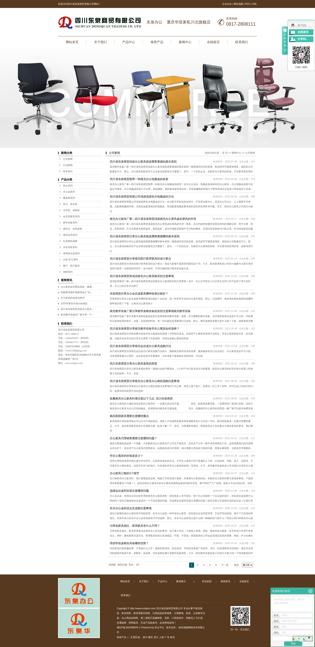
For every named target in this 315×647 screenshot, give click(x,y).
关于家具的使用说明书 (73, 298)
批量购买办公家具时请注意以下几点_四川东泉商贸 (141, 398)
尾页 (236, 565)
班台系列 (68, 185)
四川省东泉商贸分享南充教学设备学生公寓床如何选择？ (144, 328)
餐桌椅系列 (69, 198)
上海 (161, 637)
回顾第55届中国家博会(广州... (76, 292)
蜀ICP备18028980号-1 (129, 627)
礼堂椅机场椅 (70, 241)
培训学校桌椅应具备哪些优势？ (129, 543)
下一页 (224, 565)
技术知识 (68, 171)
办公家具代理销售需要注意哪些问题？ (133, 438)
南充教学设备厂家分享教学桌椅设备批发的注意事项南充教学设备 (150, 311)
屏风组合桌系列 (71, 253)
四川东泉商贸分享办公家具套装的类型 (133, 363)
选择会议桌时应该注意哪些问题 (129, 490)
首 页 (225, 152)
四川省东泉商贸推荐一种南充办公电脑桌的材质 (139, 179)
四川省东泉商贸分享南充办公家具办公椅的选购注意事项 (144, 381)
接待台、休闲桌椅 (72, 228)
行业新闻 (68, 165)
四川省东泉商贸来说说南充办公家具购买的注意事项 (142, 276)
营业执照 (207, 581)
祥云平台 (159, 627)
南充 (172, 637)
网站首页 (72, 42)
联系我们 (241, 42)
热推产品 (121, 637)
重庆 (150, 637)
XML (254, 4)
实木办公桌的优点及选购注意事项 (131, 508)
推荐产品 (157, 42)
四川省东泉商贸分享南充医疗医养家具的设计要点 (140, 258)
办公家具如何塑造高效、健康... (77, 286)
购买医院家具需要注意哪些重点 (129, 416)
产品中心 (128, 42)
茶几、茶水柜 (70, 204)
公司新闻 (68, 159)
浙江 (156, 637)
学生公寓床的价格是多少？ (126, 455)
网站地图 (239, 4)
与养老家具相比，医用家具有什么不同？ (135, 525)
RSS (247, 4)
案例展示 (181, 581)
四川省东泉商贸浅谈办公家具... (77, 309)
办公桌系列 (69, 191)
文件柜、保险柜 (71, 210)
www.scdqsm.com (74, 363)
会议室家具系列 (71, 216)
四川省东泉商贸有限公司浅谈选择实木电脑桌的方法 (142, 196)
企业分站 (227, 4)
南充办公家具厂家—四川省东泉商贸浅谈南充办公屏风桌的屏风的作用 (153, 218)
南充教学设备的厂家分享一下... (77, 314)
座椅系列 (68, 272)
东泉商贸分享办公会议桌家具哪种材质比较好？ (139, 293)
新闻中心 (185, 42)
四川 (145, 637)
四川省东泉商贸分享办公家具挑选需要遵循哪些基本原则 (144, 236)
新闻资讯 (225, 581)
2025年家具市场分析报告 (74, 303)
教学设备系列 (70, 222)
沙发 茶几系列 (70, 259)
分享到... (303, 39)
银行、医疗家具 (71, 265)
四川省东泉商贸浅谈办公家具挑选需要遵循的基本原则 (143, 161)
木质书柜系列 (70, 247)
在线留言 (213, 42)
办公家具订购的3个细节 (124, 473)
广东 (167, 637)
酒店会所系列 (70, 235)
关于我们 (100, 42)
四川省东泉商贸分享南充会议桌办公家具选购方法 (140, 346)
